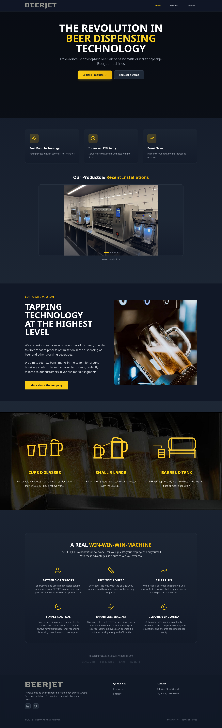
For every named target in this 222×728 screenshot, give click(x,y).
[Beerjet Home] (40, 6)
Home (158, 6)
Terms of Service (189, 719)
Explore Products (95, 74)
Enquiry (191, 5)
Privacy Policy (172, 719)
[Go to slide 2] (110, 252)
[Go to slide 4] (115, 252)
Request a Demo (129, 74)
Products (174, 5)
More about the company (47, 385)
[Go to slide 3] (112, 252)
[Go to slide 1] (106, 252)
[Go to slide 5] (117, 252)
